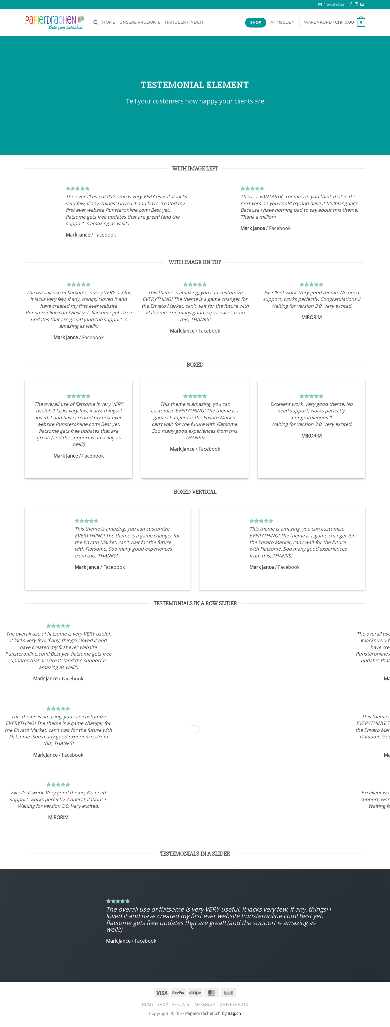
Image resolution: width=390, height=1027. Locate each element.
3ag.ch (234, 1013)
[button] (331, 4)
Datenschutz (234, 1004)
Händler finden (184, 22)
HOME (108, 22)
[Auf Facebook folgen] (351, 4)
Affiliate (181, 1004)
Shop (163, 1004)
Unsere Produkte (140, 22)
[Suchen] (95, 22)
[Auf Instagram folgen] (356, 4)
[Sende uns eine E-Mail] (362, 4)
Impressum (205, 1004)
